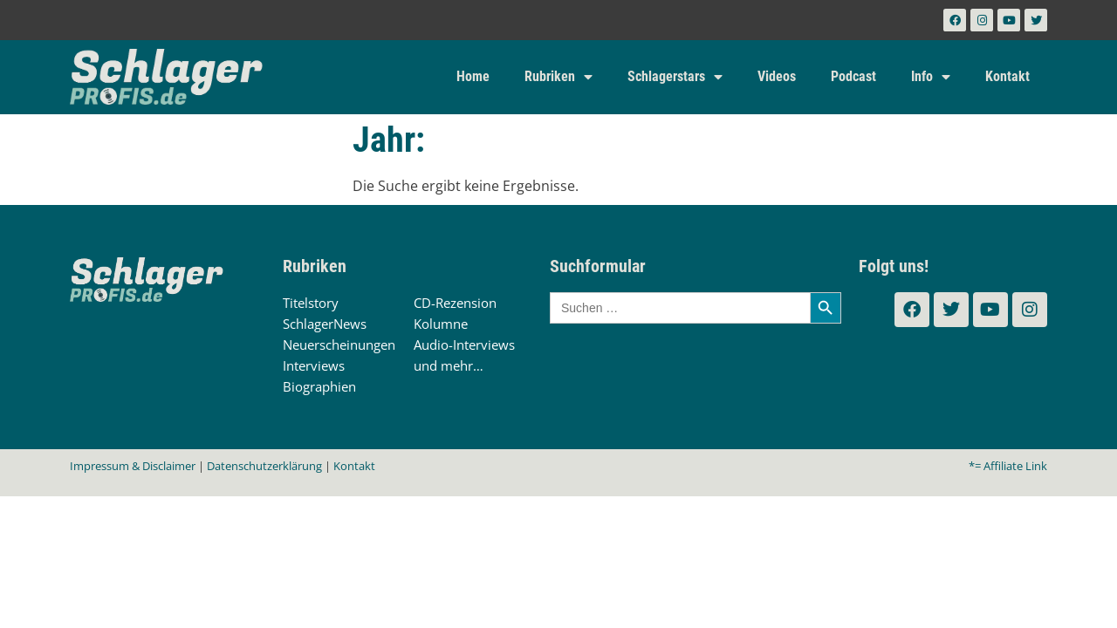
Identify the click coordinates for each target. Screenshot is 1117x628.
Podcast (853, 76)
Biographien (319, 386)
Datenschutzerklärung (264, 466)
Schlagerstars (675, 76)
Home (473, 76)
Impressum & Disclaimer (132, 466)
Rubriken (558, 76)
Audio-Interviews (464, 344)
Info (930, 76)
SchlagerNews (325, 323)
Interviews (314, 365)
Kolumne (441, 323)
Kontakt (1007, 76)
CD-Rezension (455, 302)
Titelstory (311, 302)
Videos (776, 76)
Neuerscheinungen (339, 344)
